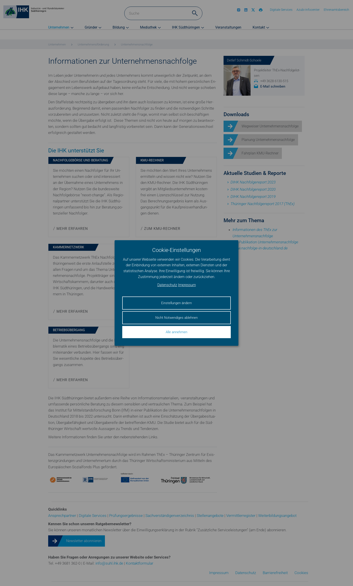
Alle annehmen (176, 332)
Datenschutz (167, 285)
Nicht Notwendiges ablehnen (176, 318)
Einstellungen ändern (176, 303)
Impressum (187, 285)
